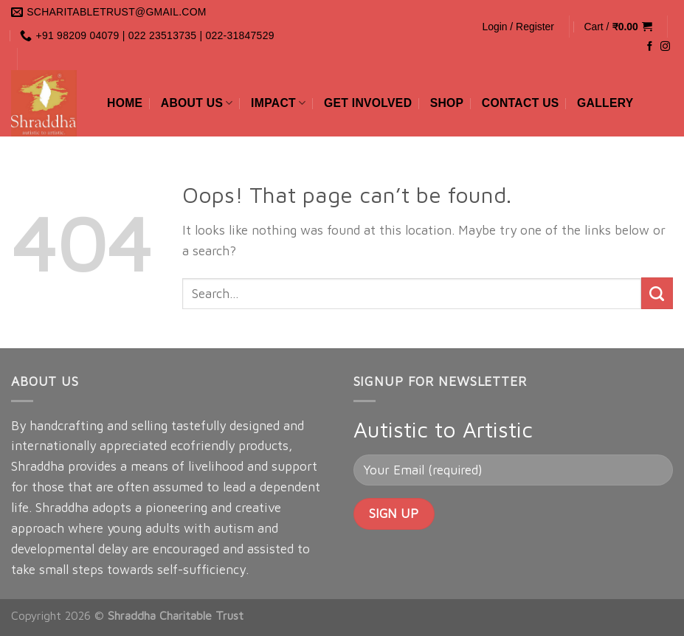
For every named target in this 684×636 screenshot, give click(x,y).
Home (124, 103)
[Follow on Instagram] (665, 46)
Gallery (605, 103)
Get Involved (368, 103)
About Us (197, 103)
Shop (447, 103)
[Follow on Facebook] (649, 46)
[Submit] (657, 293)
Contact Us (520, 103)
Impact (278, 103)
